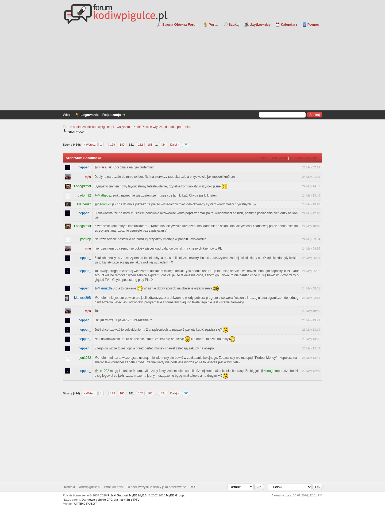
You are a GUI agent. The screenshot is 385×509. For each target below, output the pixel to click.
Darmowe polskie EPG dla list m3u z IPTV (110, 499)
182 (140, 144)
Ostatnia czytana (274, 158)
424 (163, 144)
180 (122, 144)
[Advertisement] (192, 67)
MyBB (142, 495)
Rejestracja (111, 115)
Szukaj (234, 24)
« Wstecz (89, 144)
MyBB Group (175, 495)
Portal (213, 24)
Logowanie (89, 115)
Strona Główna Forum (180, 24)
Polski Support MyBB (122, 495)
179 (112, 144)
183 (150, 144)
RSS (193, 487)
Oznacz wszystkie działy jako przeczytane (156, 487)
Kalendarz (289, 24)
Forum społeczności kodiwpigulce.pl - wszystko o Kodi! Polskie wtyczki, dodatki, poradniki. (127, 127)
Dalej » (174, 144)
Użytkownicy (260, 24)
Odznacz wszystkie (304, 158)
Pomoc (313, 24)
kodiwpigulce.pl (89, 487)
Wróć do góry (113, 487)
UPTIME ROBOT (85, 503)
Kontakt (69, 487)
